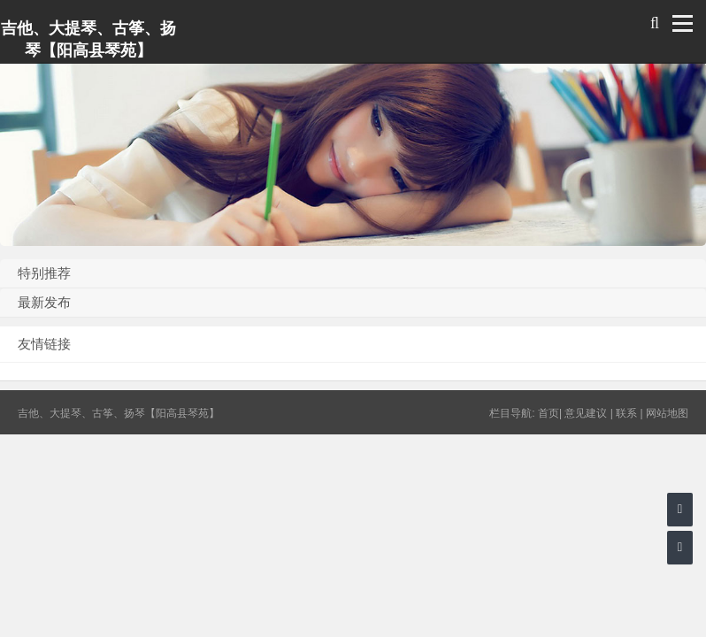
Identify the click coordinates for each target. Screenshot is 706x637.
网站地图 (667, 413)
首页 (548, 413)
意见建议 (585, 413)
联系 (626, 413)
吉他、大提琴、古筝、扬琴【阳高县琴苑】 (88, 39)
